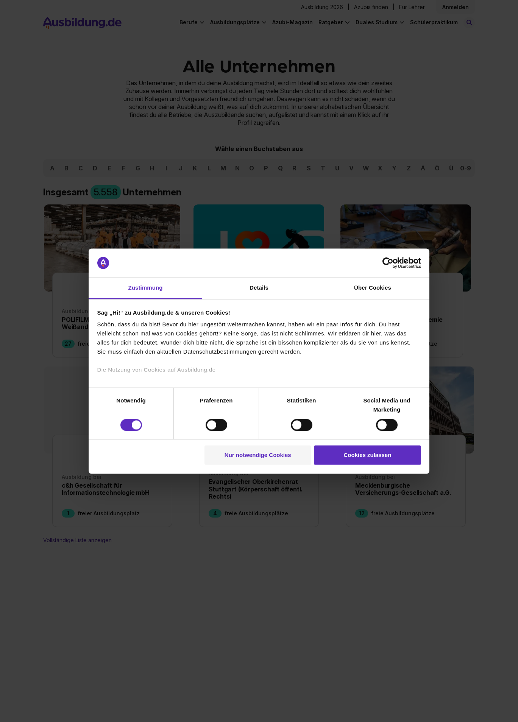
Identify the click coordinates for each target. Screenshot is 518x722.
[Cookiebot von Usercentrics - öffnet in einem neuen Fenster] (388, 262)
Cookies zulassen (367, 455)
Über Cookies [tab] (372, 288)
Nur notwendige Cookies (258, 455)
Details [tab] (259, 288)
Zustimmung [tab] (145, 288)
